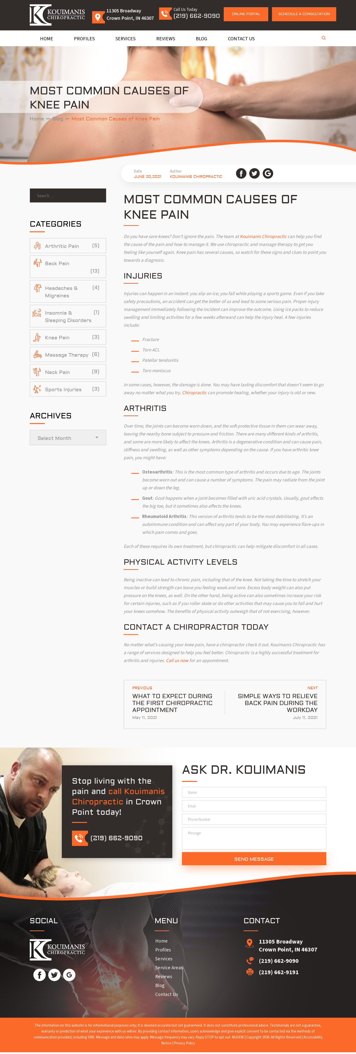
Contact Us (241, 38)
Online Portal (246, 14)
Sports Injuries (63, 390)
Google (268, 173)
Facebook (241, 173)
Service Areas (169, 970)
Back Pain (57, 264)
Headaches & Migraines (61, 293)
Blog (201, 38)
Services (125, 38)
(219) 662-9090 (197, 16)
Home (46, 38)
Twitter (254, 173)
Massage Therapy (67, 356)
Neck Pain (57, 373)
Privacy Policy (184, 1045)
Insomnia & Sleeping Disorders (68, 317)
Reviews (165, 38)
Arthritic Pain (62, 247)
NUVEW (238, 1039)
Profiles (84, 38)
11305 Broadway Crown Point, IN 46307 (288, 947)
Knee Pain (57, 338)
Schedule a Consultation (304, 14)
